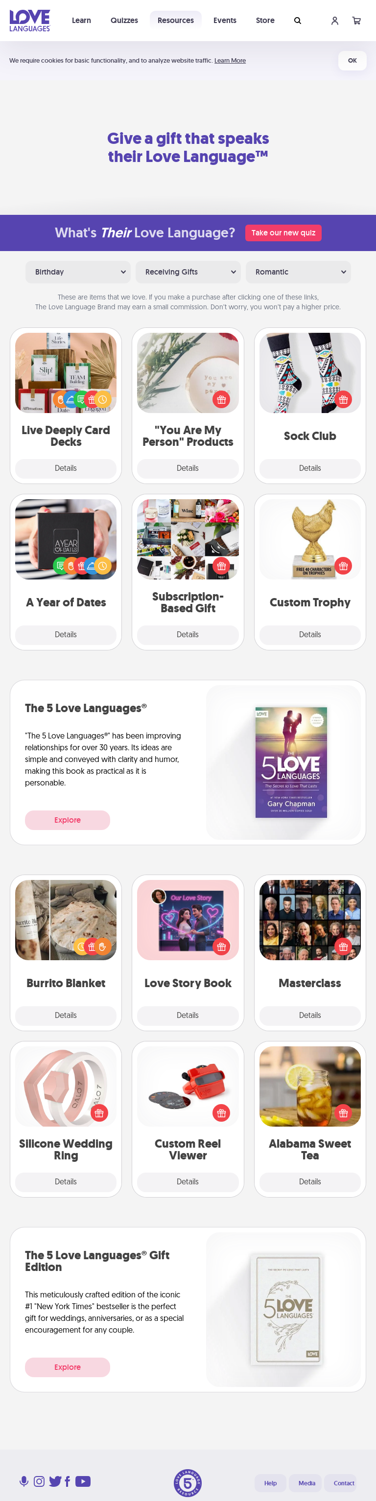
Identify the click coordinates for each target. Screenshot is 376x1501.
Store (265, 20)
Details (66, 469)
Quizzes (124, 20)
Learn (81, 20)
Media (307, 1483)
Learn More (230, 60)
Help (270, 1483)
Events (224, 20)
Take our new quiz (283, 233)
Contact (344, 1483)
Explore (67, 820)
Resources (176, 20)
